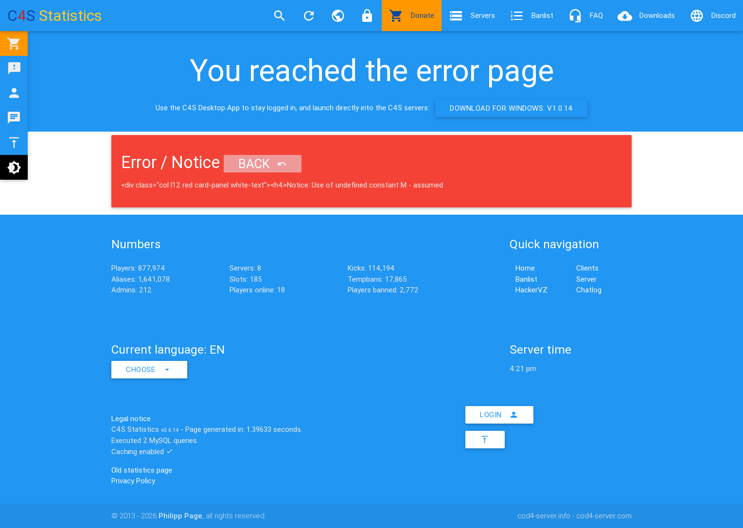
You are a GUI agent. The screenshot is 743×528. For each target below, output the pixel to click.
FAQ (585, 15)
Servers (472, 15)
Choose (149, 369)
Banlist (531, 15)
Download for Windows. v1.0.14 (511, 108)
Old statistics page (141, 470)
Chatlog (588, 289)
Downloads (646, 15)
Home (525, 268)
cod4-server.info (543, 515)
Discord (713, 15)
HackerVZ (531, 289)
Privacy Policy (133, 480)
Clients (587, 268)
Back (262, 163)
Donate (411, 15)
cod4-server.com (604, 515)
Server (586, 279)
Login (499, 415)
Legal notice (131, 418)
